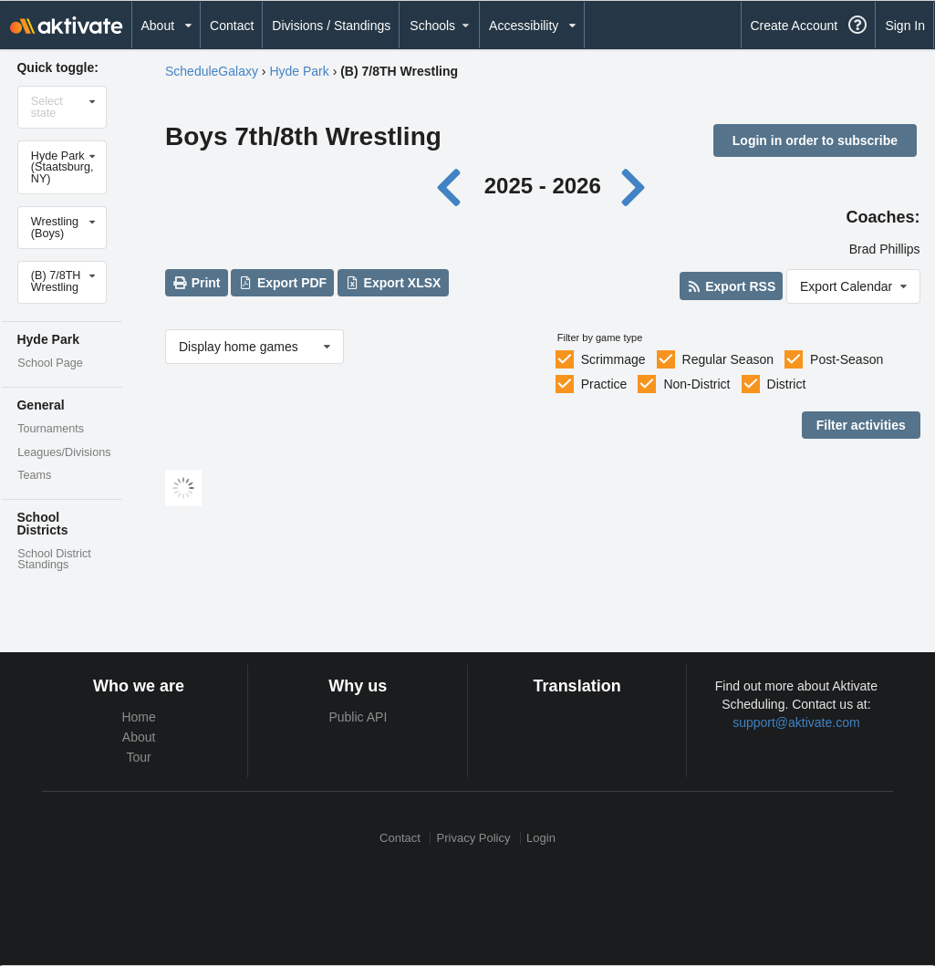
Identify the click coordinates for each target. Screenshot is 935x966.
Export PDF (283, 282)
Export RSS (731, 286)
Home (138, 717)
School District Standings (53, 559)
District (786, 384)
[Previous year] (453, 185)
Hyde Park (298, 71)
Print (196, 282)
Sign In (905, 25)
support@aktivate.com (796, 722)
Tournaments (50, 428)
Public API (357, 717)
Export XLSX (393, 282)
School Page (49, 363)
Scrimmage (613, 359)
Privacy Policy (474, 838)
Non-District (696, 384)
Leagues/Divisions (63, 452)
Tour (139, 757)
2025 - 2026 (542, 185)
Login (541, 838)
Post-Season (846, 359)
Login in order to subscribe (815, 140)
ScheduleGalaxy (211, 71)
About (139, 737)
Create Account (793, 25)
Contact (232, 25)
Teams (34, 475)
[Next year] (634, 185)
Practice (604, 384)
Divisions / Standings (331, 25)
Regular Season (728, 359)
